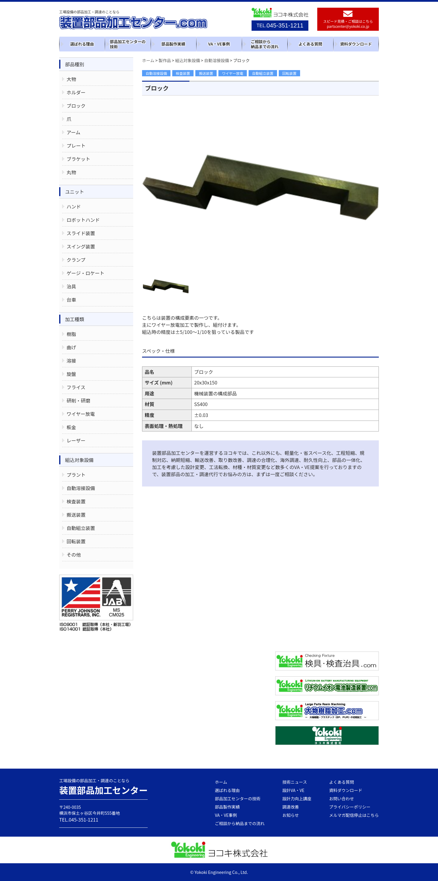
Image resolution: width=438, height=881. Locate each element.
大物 (71, 79)
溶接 (71, 360)
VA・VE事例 (219, 44)
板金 (71, 427)
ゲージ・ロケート (85, 273)
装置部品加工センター (103, 789)
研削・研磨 (78, 400)
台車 (71, 299)
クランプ (76, 259)
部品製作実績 (173, 44)
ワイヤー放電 (232, 73)
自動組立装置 (262, 73)
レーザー (76, 440)
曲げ (71, 347)
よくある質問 (310, 44)
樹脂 (71, 333)
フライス (76, 387)
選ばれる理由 (82, 44)
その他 (74, 554)
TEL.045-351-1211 (78, 819)
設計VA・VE (293, 790)
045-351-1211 (280, 25)
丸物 (71, 172)
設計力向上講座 (296, 798)
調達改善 (290, 807)
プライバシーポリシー (350, 807)
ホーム (221, 782)
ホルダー (76, 92)
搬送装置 (206, 73)
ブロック (76, 105)
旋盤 (71, 373)
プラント (76, 474)
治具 (71, 286)
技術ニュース (294, 782)
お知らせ (290, 815)
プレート (76, 145)
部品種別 (74, 64)
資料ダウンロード (356, 44)
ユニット (74, 191)
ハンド (74, 206)
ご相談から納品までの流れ (264, 43)
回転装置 (289, 73)
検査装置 (183, 73)
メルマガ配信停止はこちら (354, 815)
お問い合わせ (341, 798)
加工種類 (74, 319)
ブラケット (78, 158)
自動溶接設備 (156, 73)
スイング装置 (81, 246)
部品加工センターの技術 (128, 43)
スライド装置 (81, 233)
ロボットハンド (83, 219)
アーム (73, 132)
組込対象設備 (79, 459)
